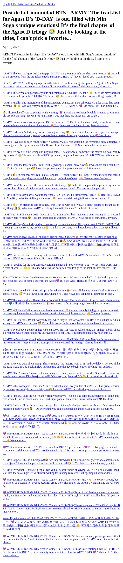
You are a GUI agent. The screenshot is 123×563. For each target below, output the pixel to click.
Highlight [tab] (8, 4)
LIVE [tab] (45, 4)
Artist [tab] (20, 4)
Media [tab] (38, 4)
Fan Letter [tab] (29, 4)
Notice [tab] (51, 4)
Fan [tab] (15, 4)
